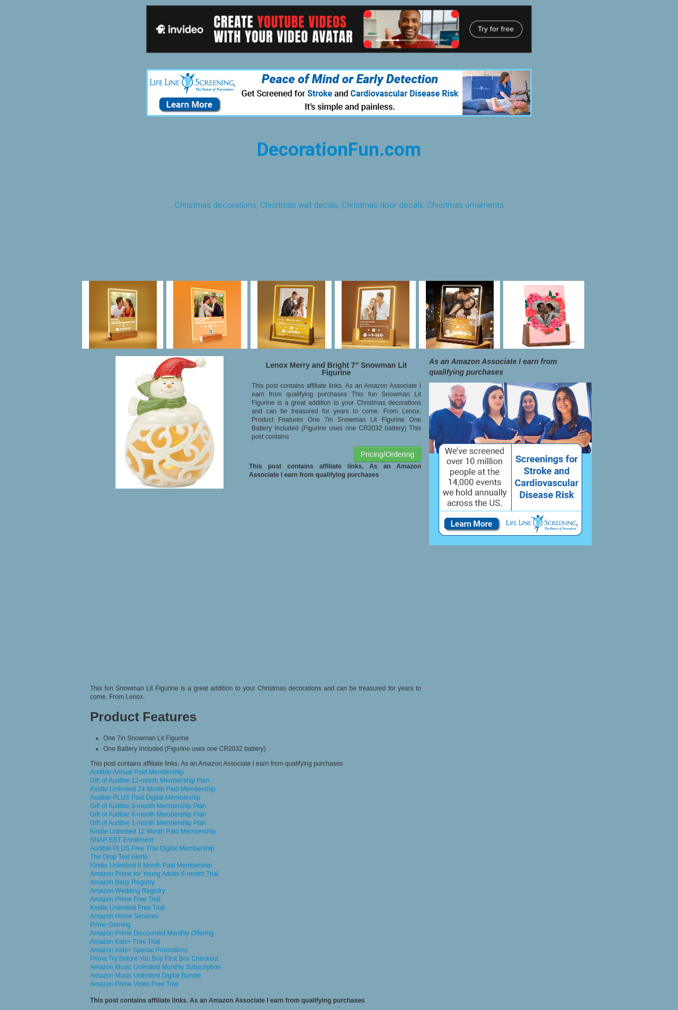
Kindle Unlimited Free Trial (127, 907)
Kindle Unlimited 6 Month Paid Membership (151, 865)
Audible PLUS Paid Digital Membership (145, 797)
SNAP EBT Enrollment (122, 840)
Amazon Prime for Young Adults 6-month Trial (154, 874)
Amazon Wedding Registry (127, 890)
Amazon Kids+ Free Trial (125, 941)
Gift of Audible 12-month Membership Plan (149, 780)
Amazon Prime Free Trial (125, 899)
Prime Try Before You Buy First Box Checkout (154, 958)
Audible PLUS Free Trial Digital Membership (152, 848)
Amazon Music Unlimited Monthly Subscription (155, 967)
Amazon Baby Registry (122, 882)
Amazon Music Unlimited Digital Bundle (145, 975)
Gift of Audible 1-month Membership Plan (148, 823)
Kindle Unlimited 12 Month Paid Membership (153, 831)
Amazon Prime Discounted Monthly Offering (151, 933)
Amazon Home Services (124, 916)
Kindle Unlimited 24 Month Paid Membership (153, 789)
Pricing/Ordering (387, 454)
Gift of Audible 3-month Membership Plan (148, 806)
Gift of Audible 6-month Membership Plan (148, 814)
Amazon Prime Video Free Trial (134, 984)
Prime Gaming (110, 924)
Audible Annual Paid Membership (137, 772)
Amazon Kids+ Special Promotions (139, 950)
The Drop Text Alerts (119, 857)
